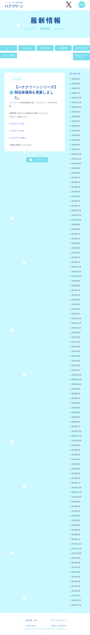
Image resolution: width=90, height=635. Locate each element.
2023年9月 (76, 225)
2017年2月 (76, 591)
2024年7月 (76, 178)
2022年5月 (76, 295)
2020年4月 (76, 412)
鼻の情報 (45, 48)
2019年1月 (76, 483)
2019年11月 (76, 436)
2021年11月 (76, 323)
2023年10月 (76, 220)
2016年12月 (76, 600)
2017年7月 (76, 567)
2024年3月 (76, 196)
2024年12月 (76, 154)
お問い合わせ (31, 626)
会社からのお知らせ (58, 626)
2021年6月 (76, 347)
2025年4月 (76, 135)
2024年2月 (76, 201)
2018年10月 (76, 497)
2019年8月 (76, 450)
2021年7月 (76, 342)
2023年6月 (76, 239)
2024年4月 (76, 192)
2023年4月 (76, 248)
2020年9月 (76, 389)
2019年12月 (76, 431)
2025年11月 (76, 102)
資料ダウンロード (81, 56)
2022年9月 (76, 281)
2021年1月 (76, 370)
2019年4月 (76, 469)
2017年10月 (76, 553)
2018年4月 (76, 525)
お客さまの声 (81, 48)
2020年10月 (76, 384)
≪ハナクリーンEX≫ (17, 138)
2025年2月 (76, 145)
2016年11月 (76, 605)
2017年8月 (76, 563)
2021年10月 (76, 328)
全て (8, 48)
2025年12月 (76, 98)
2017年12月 (76, 544)
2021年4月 (76, 356)
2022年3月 (76, 304)
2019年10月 (76, 441)
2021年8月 (76, 337)
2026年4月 (76, 84)
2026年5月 (76, 79)
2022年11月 (76, 272)
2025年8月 (76, 117)
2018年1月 (76, 539)
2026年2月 (76, 88)
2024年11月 (76, 159)
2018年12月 (76, 488)
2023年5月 (76, 243)
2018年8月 (76, 506)
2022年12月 (76, 267)
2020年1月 (76, 427)
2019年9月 (76, 445)
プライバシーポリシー (59, 620)
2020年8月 (76, 394)
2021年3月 (76, 361)
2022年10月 (76, 276)
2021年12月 (76, 318)
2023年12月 (76, 210)
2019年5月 (76, 464)
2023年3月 (76, 253)
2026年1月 (76, 93)
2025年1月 (76, 149)
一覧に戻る (39, 160)
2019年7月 (76, 455)
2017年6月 (76, 572)
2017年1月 (76, 596)
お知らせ (26, 48)
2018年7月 (76, 511)
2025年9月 (76, 112)
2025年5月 (76, 131)
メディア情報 (8, 55)
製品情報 (63, 48)
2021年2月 (76, 365)
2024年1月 (76, 206)
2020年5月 (76, 408)
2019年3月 (76, 473)
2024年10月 (76, 164)
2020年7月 (76, 398)
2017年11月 (76, 549)
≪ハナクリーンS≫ (16, 124)
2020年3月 (76, 417)
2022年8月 (76, 286)
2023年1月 (76, 262)
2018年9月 (76, 502)
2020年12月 (76, 375)
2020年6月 (76, 403)
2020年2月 (76, 422)
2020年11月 (76, 380)
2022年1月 (76, 314)
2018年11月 (76, 492)
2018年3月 (76, 530)
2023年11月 (76, 215)
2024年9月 (76, 168)
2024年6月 (76, 182)
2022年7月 (76, 290)
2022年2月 (76, 309)
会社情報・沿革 (31, 620)
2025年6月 (76, 126)
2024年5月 (76, 187)
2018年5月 (76, 520)
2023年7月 (76, 234)
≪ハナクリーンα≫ (16, 131)
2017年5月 (76, 577)
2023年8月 (76, 229)
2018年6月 (76, 516)
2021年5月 (76, 351)
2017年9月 (76, 558)
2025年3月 (76, 140)
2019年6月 (76, 459)
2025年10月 (76, 107)
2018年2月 (76, 535)
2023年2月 (76, 257)
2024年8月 (76, 173)
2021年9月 (76, 333)
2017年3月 (76, 586)
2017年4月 (76, 582)
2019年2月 (76, 478)
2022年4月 (76, 300)
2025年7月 (76, 121)
